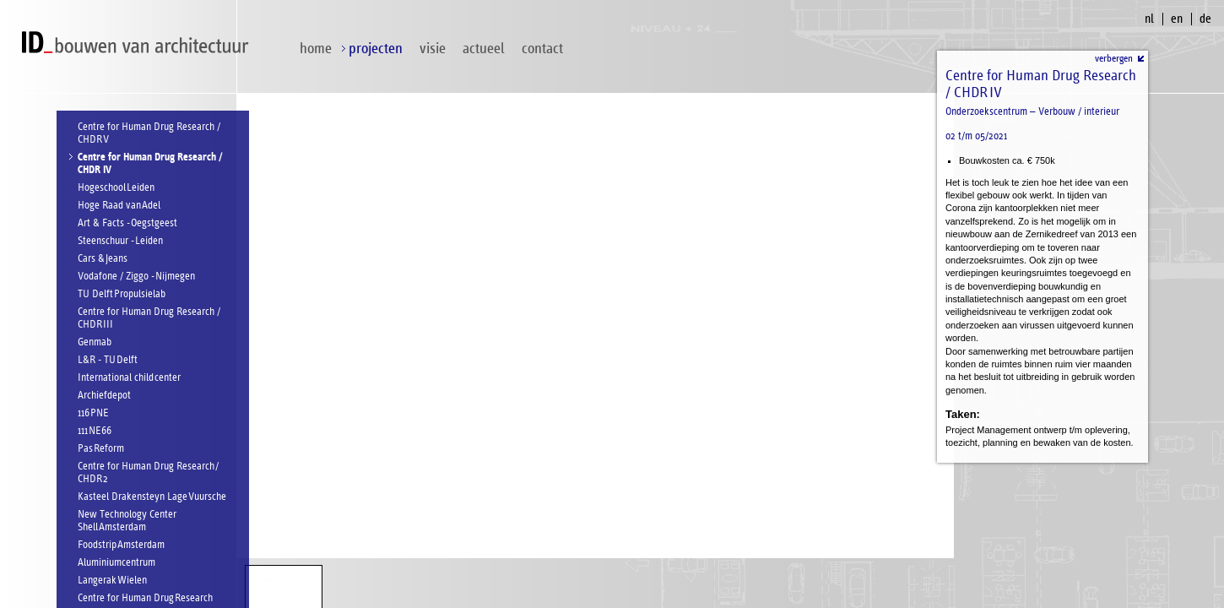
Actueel (484, 48)
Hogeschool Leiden (116, 188)
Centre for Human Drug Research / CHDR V (149, 133)
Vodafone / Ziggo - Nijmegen (136, 276)
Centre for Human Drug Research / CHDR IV (150, 163)
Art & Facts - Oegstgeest (127, 223)
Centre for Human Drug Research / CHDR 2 (148, 473)
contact (542, 48)
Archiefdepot (104, 395)
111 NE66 (94, 431)
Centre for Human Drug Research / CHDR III (149, 318)
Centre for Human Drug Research (145, 598)
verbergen (1114, 58)
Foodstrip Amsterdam (121, 545)
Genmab (94, 342)
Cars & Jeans (102, 258)
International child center (129, 378)
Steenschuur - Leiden (120, 241)
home (316, 48)
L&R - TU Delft (108, 360)
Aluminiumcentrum (116, 562)
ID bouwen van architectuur (139, 42)
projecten (376, 48)
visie (433, 48)
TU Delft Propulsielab (121, 294)
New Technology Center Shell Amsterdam (127, 521)
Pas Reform (101, 448)
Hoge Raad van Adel (119, 205)
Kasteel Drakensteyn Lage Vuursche (152, 497)
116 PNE (93, 413)
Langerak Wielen (112, 580)
